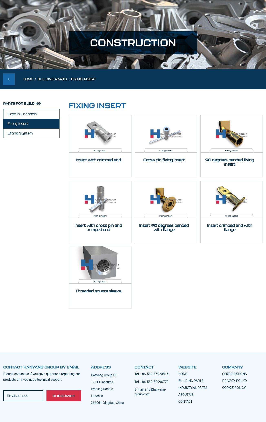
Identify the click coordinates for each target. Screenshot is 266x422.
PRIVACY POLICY (234, 381)
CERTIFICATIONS (234, 374)
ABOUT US (185, 395)
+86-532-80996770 (154, 382)
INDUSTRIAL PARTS (192, 388)
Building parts (52, 79)
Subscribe (64, 396)
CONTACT (185, 401)
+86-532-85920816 (154, 374)
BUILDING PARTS (190, 381)
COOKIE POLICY (234, 388)
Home (28, 79)
